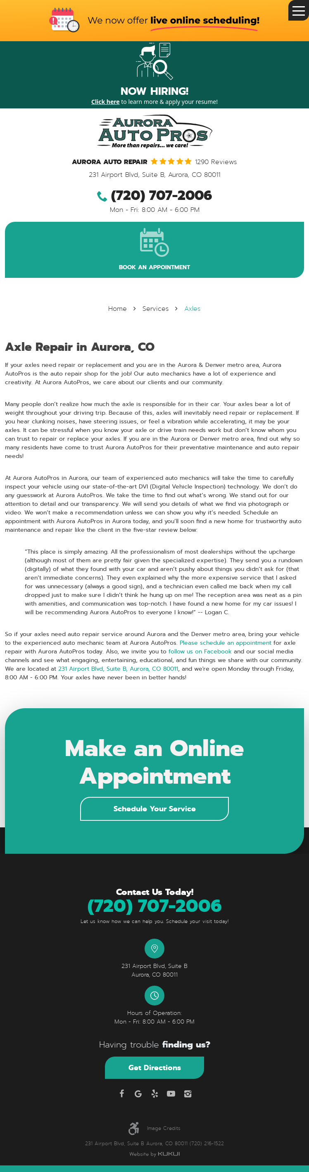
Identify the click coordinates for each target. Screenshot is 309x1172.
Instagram (187, 1093)
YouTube (171, 1093)
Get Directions (154, 1067)
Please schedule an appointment (225, 643)
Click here (105, 102)
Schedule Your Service (155, 808)
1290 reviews (216, 162)
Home (117, 308)
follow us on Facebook (199, 651)
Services (156, 308)
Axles (192, 308)
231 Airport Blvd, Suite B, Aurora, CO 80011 (117, 669)
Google (138, 1093)
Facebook (121, 1093)
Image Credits (164, 1128)
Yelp (154, 1093)
